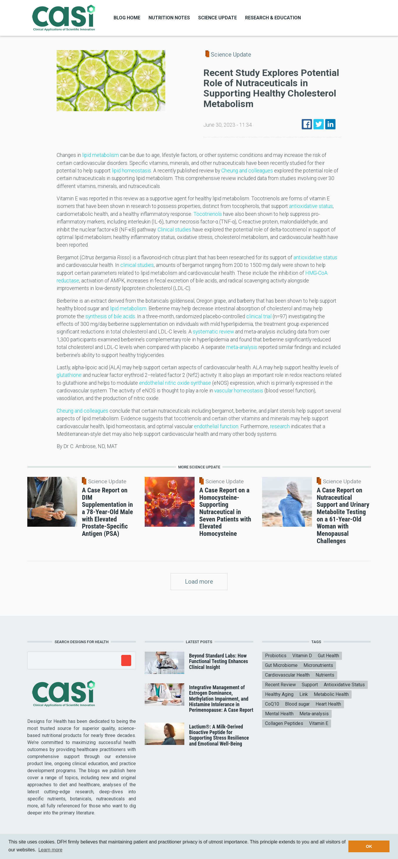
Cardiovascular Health (287, 675)
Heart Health (328, 704)
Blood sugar (297, 704)
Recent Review (280, 684)
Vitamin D (302, 655)
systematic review (213, 332)
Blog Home (127, 18)
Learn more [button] (50, 849)
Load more (199, 581)
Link (303, 694)
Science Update (217, 18)
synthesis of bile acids (110, 316)
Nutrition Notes (169, 18)
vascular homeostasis (238, 391)
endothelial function (216, 426)
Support (310, 684)
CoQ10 (272, 704)
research (280, 426)
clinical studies (137, 265)
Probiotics (275, 655)
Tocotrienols (207, 214)
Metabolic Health (331, 694)
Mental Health (279, 713)
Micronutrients (318, 665)
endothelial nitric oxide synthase (175, 383)
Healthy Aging (279, 694)
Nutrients (325, 675)
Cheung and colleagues (247, 171)
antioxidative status (311, 206)
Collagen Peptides (284, 723)
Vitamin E (318, 723)
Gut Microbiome (281, 665)
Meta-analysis (314, 713)
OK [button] (369, 846)
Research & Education (273, 18)
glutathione (69, 375)
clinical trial (258, 316)
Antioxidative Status (344, 684)
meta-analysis (241, 347)
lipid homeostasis (131, 171)
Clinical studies (174, 230)
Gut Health (328, 655)
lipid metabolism (100, 155)
